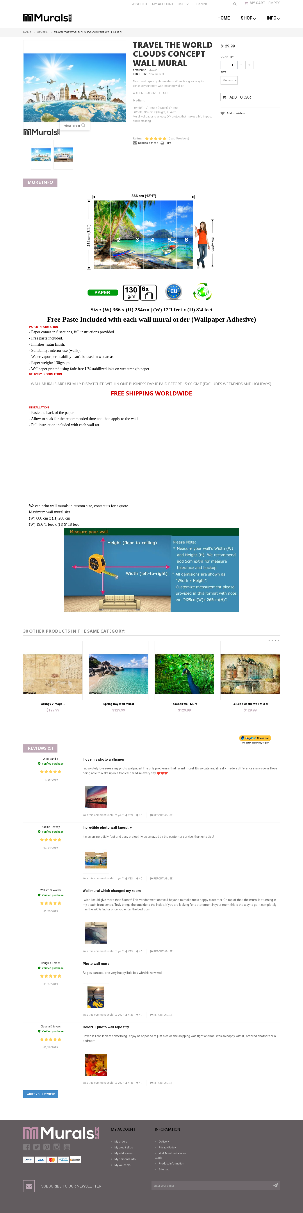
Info (273, 18)
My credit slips (123, 1147)
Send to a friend (148, 142)
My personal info (125, 1159)
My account (162, 4)
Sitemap (164, 1169)
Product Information (171, 1163)
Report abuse (161, 815)
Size (224, 72)
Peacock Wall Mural (184, 704)
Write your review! (41, 1094)
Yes (129, 815)
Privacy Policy (167, 1147)
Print (168, 142)
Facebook (26, 1147)
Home (223, 18)
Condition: (140, 74)
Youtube (67, 1147)
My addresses (123, 1153)
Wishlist (140, 4)
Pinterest (46, 1147)
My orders (120, 1141)
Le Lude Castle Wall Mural (250, 704)
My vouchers (122, 1165)
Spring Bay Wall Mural (118, 704)
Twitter (36, 1147)
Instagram (56, 1147)
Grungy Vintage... (53, 704)
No (139, 815)
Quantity (227, 56)
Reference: (139, 70)
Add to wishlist (236, 113)
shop (248, 18)
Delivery (164, 1141)
